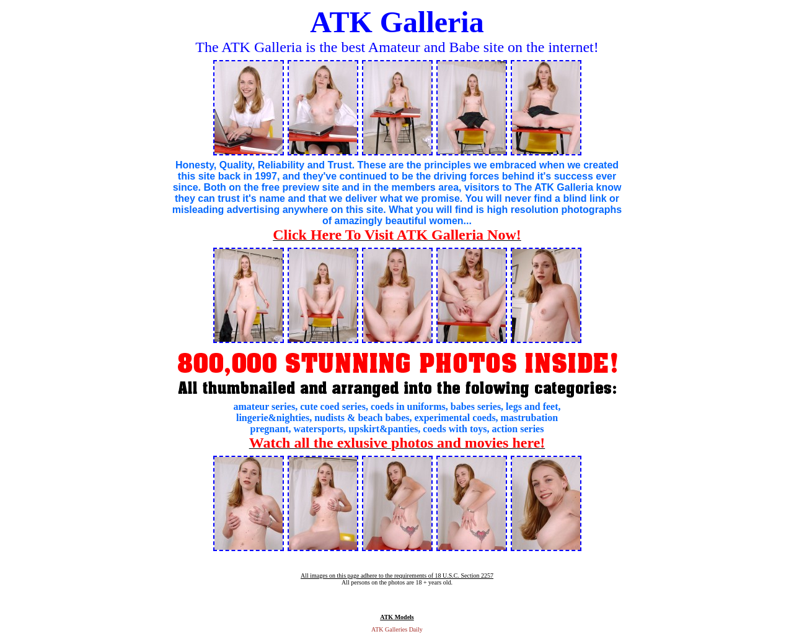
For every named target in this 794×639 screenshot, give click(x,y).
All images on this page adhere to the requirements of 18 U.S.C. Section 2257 (397, 575)
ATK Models (397, 617)
